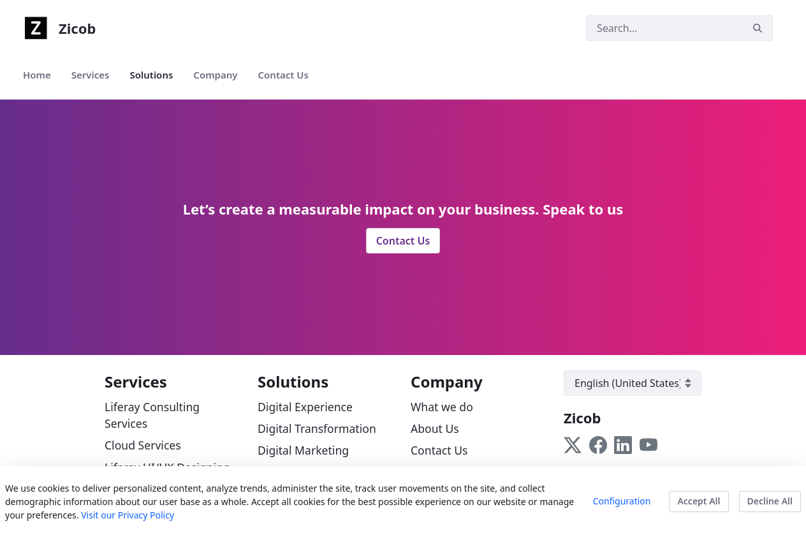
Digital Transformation (317, 428)
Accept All (698, 501)
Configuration (622, 501)
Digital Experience (305, 406)
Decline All (770, 501)
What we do (442, 406)
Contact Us (403, 241)
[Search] (664, 28)
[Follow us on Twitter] (573, 444)
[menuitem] (37, 75)
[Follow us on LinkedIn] (623, 444)
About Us (435, 428)
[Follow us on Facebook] (598, 444)
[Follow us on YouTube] (648, 444)
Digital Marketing (303, 450)
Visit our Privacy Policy (127, 515)
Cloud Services (143, 445)
